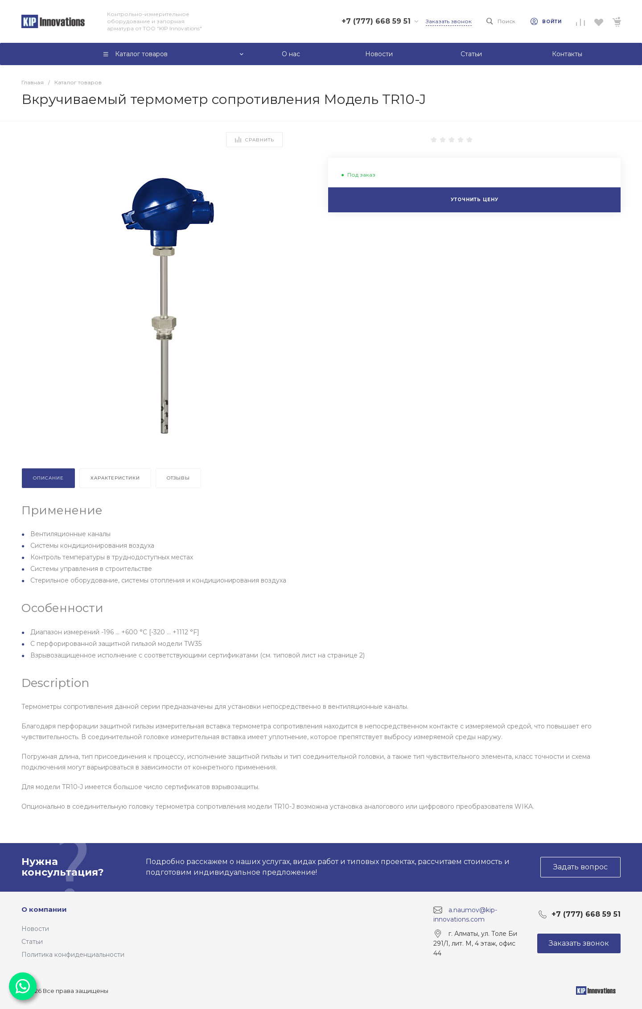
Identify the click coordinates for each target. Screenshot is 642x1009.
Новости (35, 929)
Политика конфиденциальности (72, 955)
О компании (44, 909)
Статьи (32, 942)
